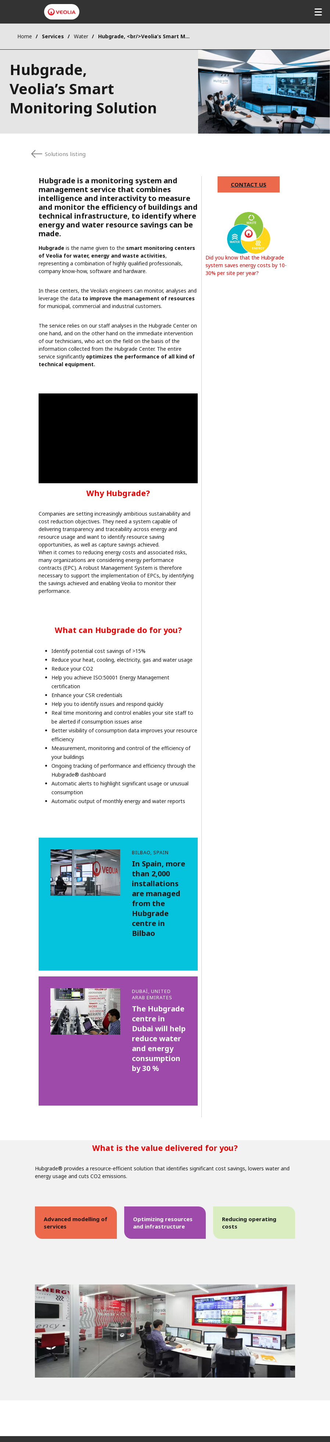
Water (81, 36)
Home (24, 36)
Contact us (248, 184)
